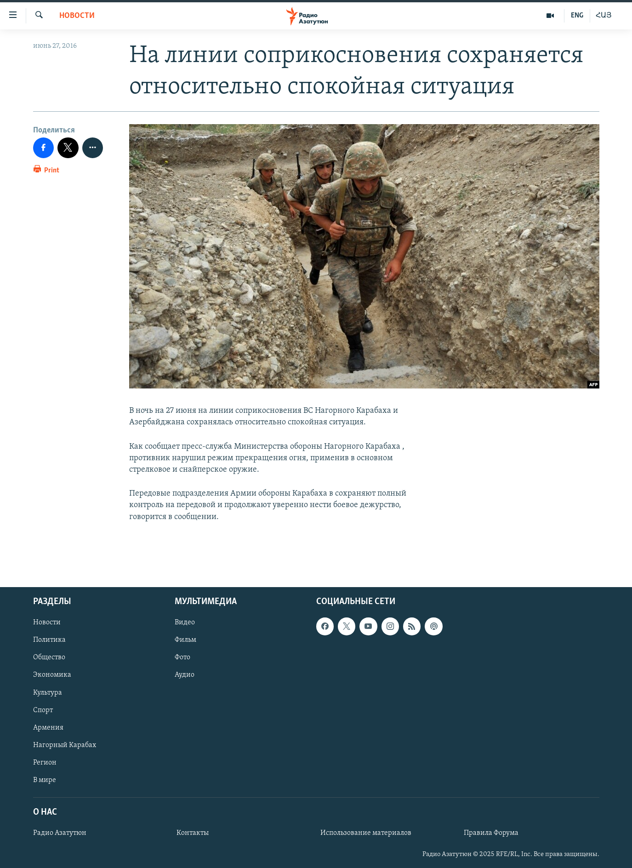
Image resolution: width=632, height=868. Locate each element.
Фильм (185, 640)
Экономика (52, 675)
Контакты (193, 833)
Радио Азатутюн (59, 833)
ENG (577, 15)
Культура (47, 693)
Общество (49, 657)
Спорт (43, 710)
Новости (77, 15)
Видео (185, 622)
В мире (44, 780)
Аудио (184, 675)
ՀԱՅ (604, 15)
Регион (45, 762)
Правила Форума (491, 833)
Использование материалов (365, 833)
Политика (49, 640)
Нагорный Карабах (64, 745)
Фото (182, 657)
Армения (48, 727)
